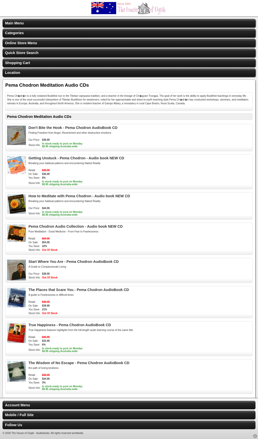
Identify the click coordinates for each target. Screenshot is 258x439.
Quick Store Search (22, 53)
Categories (14, 33)
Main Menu (14, 23)
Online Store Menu (21, 43)
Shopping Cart (17, 63)
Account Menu (17, 405)
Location (12, 73)
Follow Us (13, 425)
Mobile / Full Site (19, 415)
